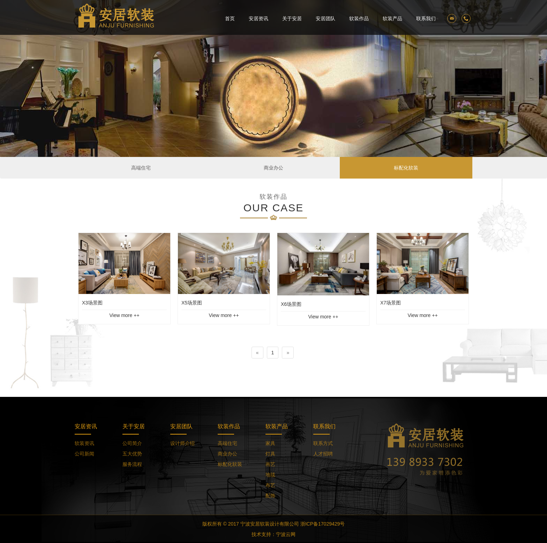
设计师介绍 (182, 443)
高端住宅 (141, 168)
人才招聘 (323, 454)
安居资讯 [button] (258, 18)
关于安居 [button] (292, 18)
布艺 (270, 485)
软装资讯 (84, 443)
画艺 (270, 464)
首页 (230, 18)
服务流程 (132, 464)
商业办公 (273, 168)
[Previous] (257, 353)
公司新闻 (84, 454)
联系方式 (323, 443)
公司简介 (132, 443)
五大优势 (132, 454)
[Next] (288, 353)
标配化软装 (406, 168)
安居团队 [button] (325, 18)
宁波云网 (285, 534)
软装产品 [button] (392, 18)
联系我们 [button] (426, 18)
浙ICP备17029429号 (322, 524)
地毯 (270, 474)
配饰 (270, 495)
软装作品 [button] (359, 18)
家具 (270, 443)
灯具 (270, 454)
